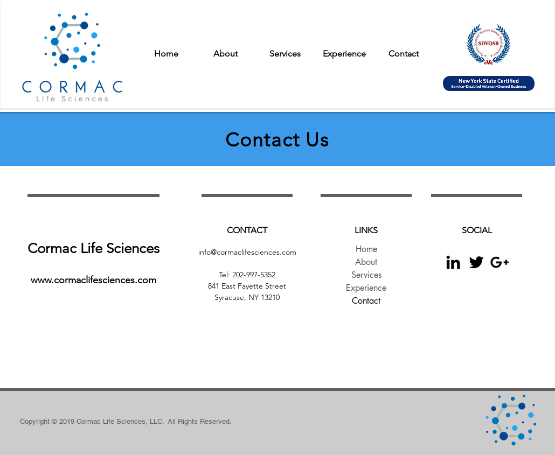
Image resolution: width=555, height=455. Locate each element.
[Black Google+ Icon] (499, 262)
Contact (366, 300)
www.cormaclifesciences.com (93, 280)
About (366, 262)
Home (366, 249)
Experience (366, 287)
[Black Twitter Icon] (476, 262)
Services (366, 275)
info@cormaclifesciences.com (247, 252)
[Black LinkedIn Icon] (453, 262)
